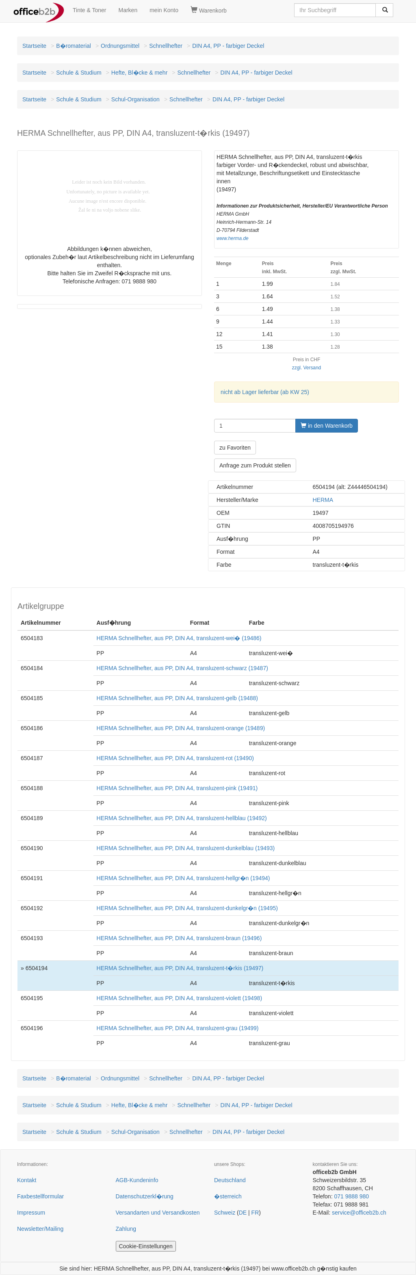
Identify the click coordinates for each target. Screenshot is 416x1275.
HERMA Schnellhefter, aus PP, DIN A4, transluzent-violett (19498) (179, 998)
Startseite (34, 46)
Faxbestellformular (40, 1196)
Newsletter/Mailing (40, 1229)
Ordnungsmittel (120, 46)
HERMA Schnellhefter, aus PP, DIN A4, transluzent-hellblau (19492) (182, 818)
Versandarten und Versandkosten (158, 1212)
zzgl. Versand (306, 368)
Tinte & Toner (89, 10)
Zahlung (126, 1229)
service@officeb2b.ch (359, 1212)
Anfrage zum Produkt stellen (255, 465)
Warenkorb (209, 10)
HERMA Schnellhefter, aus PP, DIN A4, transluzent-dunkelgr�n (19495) (187, 908)
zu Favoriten (235, 447)
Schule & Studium (78, 72)
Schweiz (224, 1212)
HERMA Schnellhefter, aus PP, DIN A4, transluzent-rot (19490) (175, 758)
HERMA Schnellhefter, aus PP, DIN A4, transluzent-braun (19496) (179, 938)
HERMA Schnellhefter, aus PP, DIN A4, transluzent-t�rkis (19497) (180, 968)
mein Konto (164, 10)
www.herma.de (233, 238)
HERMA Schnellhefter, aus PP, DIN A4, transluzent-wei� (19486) (179, 638)
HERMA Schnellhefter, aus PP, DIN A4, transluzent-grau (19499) (178, 1028)
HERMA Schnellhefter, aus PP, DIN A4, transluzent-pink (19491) (177, 788)
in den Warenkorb (327, 425)
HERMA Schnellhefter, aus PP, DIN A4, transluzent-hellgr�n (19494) (183, 878)
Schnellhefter (165, 46)
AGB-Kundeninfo (137, 1180)
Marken (128, 10)
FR (255, 1212)
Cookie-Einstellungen (146, 1246)
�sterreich (228, 1196)
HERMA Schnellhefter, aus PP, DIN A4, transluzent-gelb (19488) (177, 698)
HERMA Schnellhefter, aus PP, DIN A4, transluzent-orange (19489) (181, 728)
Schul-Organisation (135, 99)
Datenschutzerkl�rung (144, 1196)
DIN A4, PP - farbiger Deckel (228, 46)
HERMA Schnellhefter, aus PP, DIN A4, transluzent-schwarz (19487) (182, 668)
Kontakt (26, 1180)
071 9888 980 (351, 1196)
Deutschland (230, 1180)
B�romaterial (73, 46)
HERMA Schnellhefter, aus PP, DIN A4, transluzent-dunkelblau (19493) (186, 848)
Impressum (31, 1212)
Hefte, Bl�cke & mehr (139, 72)
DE (243, 1212)
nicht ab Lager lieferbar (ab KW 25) (265, 392)
